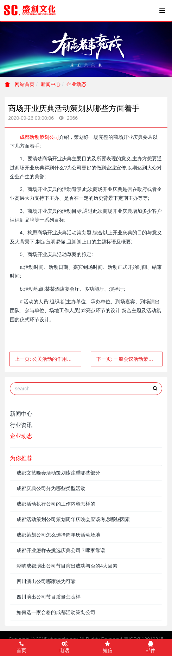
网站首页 (19, 84)
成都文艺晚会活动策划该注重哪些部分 (58, 473)
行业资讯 (21, 425)
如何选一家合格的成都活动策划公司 (56, 612)
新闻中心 (50, 84)
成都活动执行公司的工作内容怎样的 (56, 504)
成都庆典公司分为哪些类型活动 (51, 488)
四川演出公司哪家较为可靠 (46, 581)
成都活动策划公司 (39, 137)
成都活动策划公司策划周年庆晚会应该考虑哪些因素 (73, 519)
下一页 (129, 359)
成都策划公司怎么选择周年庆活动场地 (58, 535)
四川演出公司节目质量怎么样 (49, 597)
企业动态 (76, 84)
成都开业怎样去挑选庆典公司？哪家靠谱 (61, 550)
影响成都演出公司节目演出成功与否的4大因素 (67, 566)
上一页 (48, 359)
